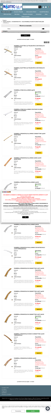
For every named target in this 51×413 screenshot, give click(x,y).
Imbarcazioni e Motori (38, 12)
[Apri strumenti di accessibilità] (48, 408)
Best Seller (30, 14)
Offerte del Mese (21, 14)
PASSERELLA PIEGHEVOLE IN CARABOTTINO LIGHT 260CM (29, 315)
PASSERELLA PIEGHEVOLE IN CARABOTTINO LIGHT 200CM (29, 269)
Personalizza (18, 411)
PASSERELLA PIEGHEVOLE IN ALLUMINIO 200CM (26, 183)
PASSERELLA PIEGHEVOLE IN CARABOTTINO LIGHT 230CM (29, 292)
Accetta (33, 411)
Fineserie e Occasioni (42, 14)
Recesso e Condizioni (6, 395)
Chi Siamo (4, 390)
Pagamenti (4, 392)
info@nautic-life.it (34, 0)
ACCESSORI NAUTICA (13, 33)
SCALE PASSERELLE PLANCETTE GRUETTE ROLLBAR (29, 33)
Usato (24, 17)
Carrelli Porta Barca (8, 14)
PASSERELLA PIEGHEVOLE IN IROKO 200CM (25, 359)
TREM (15, 54)
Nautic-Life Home (12, 12)
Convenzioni (16, 17)
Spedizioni (4, 393)
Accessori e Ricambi (24, 12)
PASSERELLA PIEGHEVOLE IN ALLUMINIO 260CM (26, 225)
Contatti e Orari (5, 388)
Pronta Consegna (33, 17)
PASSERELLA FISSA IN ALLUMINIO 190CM (24, 91)
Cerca (9, 29)
